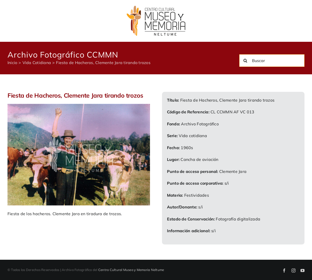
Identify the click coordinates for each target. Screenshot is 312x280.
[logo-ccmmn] (156, 7)
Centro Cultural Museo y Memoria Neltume (131, 270)
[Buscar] (271, 60)
